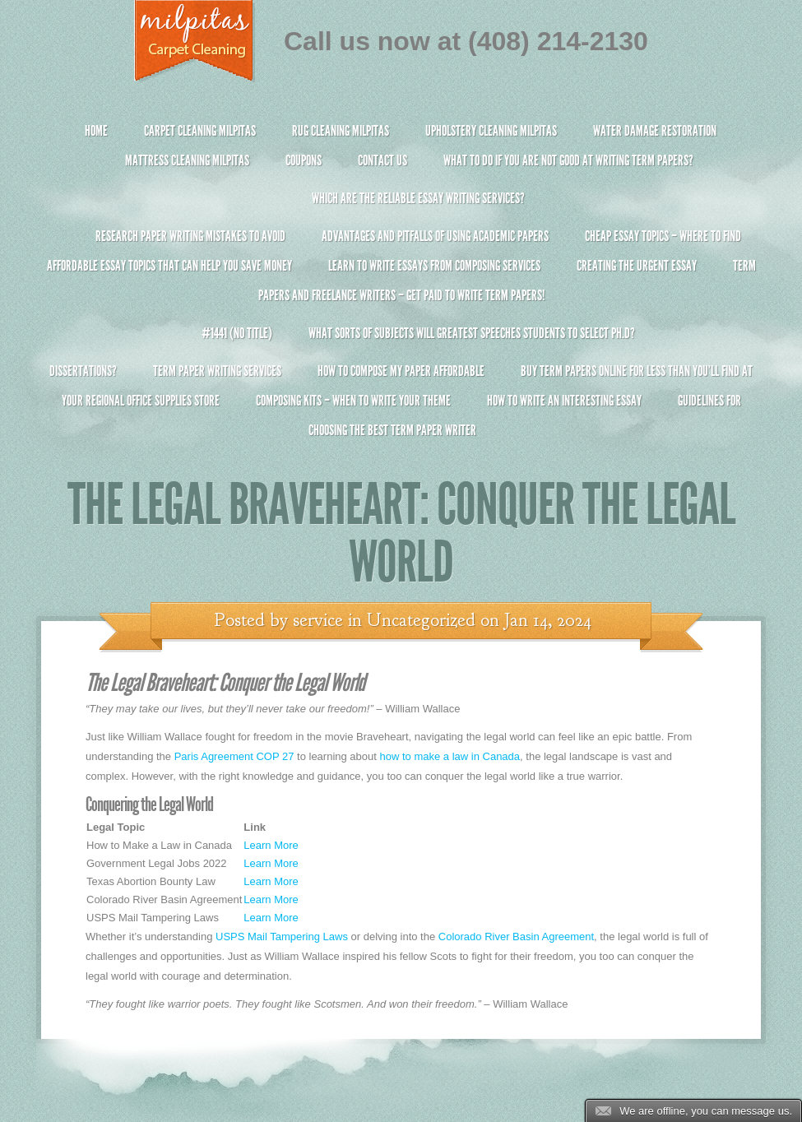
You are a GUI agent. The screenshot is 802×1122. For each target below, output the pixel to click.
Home (96, 131)
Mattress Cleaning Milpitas (187, 160)
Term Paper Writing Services (217, 371)
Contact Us (382, 160)
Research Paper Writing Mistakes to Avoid (190, 236)
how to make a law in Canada (450, 756)
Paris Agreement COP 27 (234, 756)
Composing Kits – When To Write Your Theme (353, 401)
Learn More (270, 845)
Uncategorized (421, 620)
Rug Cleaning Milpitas (340, 131)
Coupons (303, 160)
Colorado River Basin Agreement (516, 936)
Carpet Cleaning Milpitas (200, 131)
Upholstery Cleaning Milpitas (491, 131)
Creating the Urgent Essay (637, 266)
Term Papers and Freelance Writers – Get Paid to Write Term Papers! (401, 287)
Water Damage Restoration (654, 131)
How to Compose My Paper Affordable (401, 371)
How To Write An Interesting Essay (564, 401)
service (318, 620)
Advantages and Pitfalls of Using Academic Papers (435, 236)
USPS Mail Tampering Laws (282, 936)
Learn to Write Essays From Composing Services (434, 266)
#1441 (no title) (237, 333)
